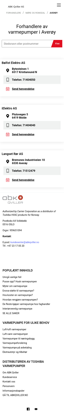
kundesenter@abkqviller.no (24, 242)
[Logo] (16, 5)
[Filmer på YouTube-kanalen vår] (36, 409)
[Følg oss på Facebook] (28, 409)
